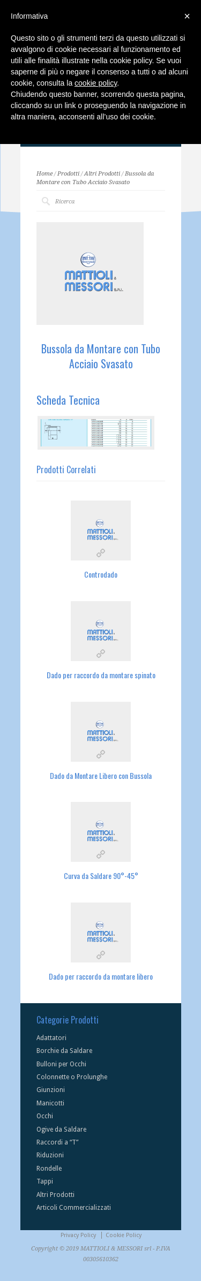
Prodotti (68, 173)
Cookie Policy (124, 1235)
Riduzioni (50, 1155)
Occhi (44, 1116)
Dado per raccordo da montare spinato (101, 674)
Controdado (100, 574)
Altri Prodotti (102, 173)
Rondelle (49, 1168)
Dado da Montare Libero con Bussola (101, 775)
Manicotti (50, 1103)
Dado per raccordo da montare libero (101, 976)
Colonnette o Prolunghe (71, 1077)
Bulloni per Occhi (61, 1064)
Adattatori (51, 1038)
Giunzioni (50, 1090)
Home (44, 173)
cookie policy (96, 83)
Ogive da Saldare (61, 1129)
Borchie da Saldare (64, 1051)
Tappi (44, 1181)
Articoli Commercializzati (73, 1207)
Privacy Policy (78, 1235)
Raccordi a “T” (57, 1142)
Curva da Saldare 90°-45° (101, 875)
